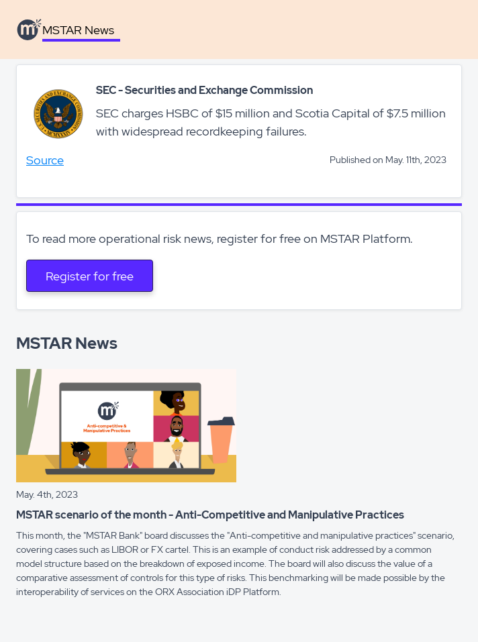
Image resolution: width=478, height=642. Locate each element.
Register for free (90, 276)
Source (45, 160)
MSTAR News (78, 30)
